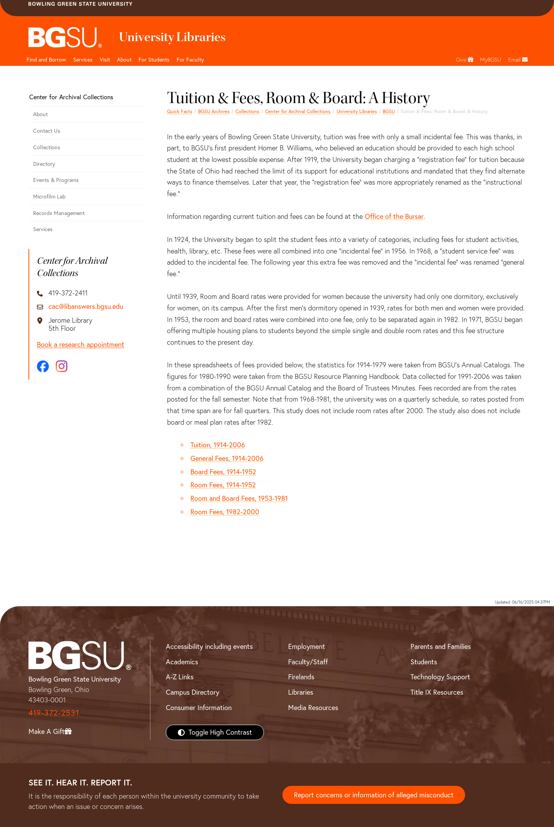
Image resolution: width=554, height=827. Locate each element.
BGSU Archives (214, 111)
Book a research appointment (80, 344)
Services (83, 59)
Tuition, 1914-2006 (217, 444)
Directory (44, 163)
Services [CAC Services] (43, 229)
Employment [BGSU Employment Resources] (306, 646)
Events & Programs (56, 180)
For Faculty (190, 59)
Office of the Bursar (394, 216)
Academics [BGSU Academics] (182, 661)
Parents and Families (440, 646)
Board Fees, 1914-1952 (223, 471)
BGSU (389, 111)
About (124, 59)
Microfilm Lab (49, 196)
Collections (247, 111)
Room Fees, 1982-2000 (224, 511)
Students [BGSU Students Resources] (423, 661)
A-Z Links (180, 676)
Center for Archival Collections (297, 111)
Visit (105, 59)
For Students (154, 59)
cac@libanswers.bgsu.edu (85, 306)
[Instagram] (61, 366)
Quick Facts (179, 111)
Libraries (300, 692)
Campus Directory (192, 692)
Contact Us (46, 130)
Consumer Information (199, 707)
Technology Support (440, 676)
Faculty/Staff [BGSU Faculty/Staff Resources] (308, 661)
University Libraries (357, 111)
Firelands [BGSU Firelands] (301, 676)
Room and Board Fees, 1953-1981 (239, 498)
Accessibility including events (209, 646)
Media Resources (313, 707)
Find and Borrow (46, 59)
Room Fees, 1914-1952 (223, 484)
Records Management (59, 213)
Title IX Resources (436, 692)
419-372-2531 (53, 712)
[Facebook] (43, 366)
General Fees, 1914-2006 (227, 458)
